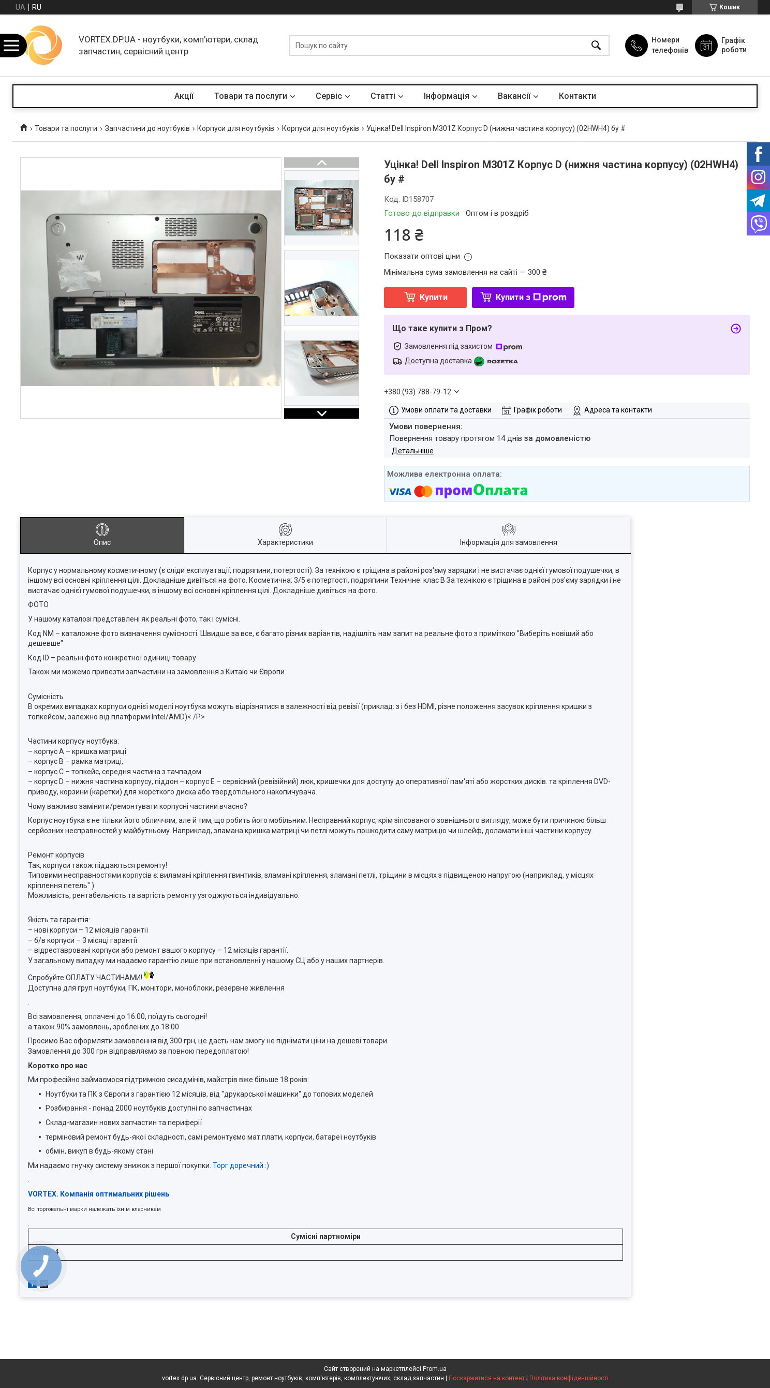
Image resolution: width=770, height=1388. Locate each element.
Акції (184, 96)
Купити (434, 297)
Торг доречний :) (241, 1165)
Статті (383, 96)
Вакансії (514, 96)
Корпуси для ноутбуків (235, 128)
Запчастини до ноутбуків (147, 128)
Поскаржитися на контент (487, 1378)
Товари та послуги (250, 96)
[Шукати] (596, 45)
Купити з (531, 297)
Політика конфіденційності (569, 1378)
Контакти (577, 96)
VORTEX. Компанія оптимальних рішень (98, 1194)
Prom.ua (435, 1368)
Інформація (446, 96)
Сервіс (329, 96)
